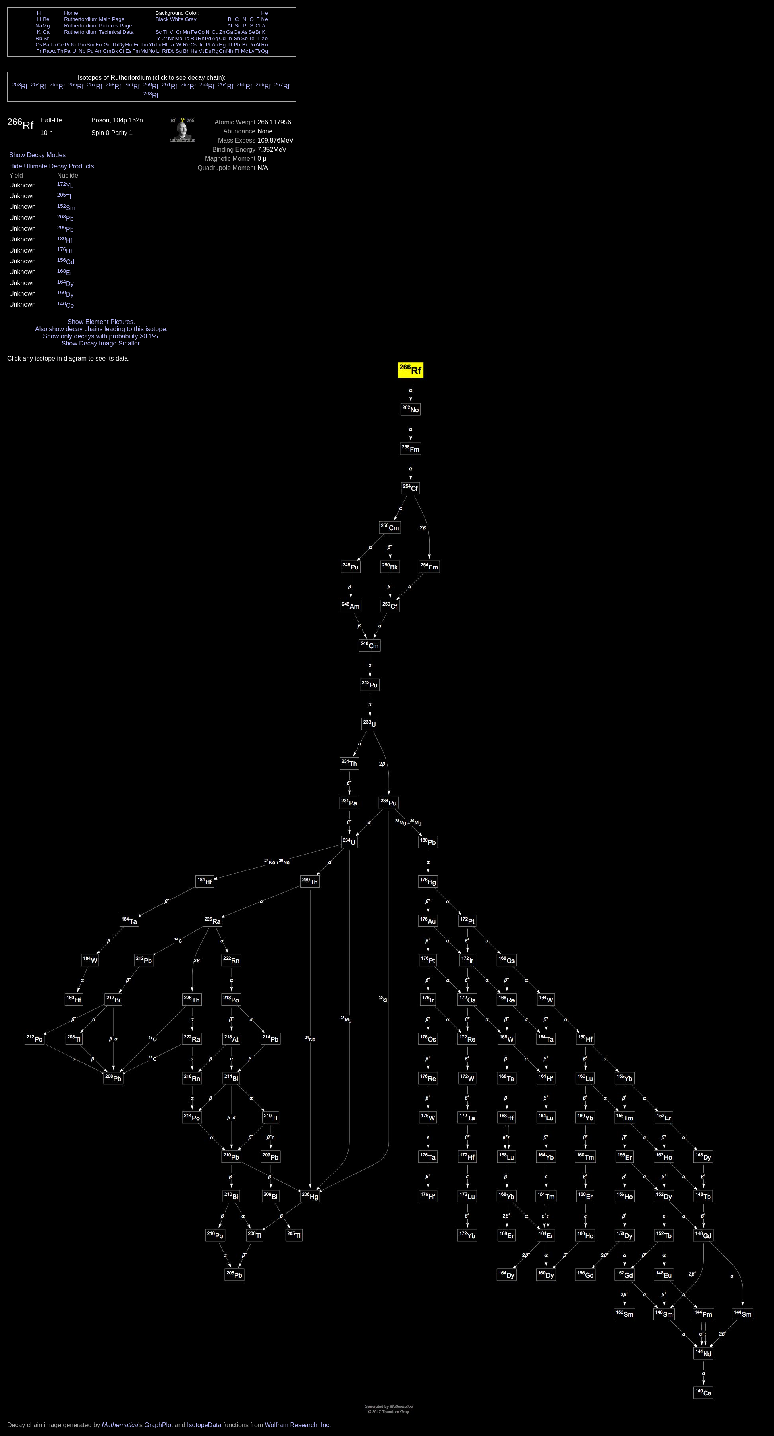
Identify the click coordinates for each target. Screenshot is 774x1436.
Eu (98, 45)
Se (252, 32)
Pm (82, 45)
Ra (46, 51)
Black (162, 19)
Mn (186, 32)
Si (237, 26)
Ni (208, 32)
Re (186, 45)
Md (144, 51)
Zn (222, 32)
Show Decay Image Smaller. (101, 343)
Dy (121, 45)
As (244, 32)
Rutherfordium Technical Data (98, 32)
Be (46, 19)
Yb (152, 45)
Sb (244, 38)
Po (252, 45)
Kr (264, 32)
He (264, 13)
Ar (264, 26)
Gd (107, 45)
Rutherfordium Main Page (94, 19)
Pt (208, 45)
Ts (258, 51)
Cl (258, 26)
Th (60, 51)
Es (128, 51)
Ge (237, 32)
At (258, 45)
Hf (164, 45)
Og (264, 51)
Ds (208, 51)
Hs (194, 51)
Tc (186, 38)
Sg (179, 51)
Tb (115, 45)
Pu (90, 51)
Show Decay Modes (37, 155)
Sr (46, 38)
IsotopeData (204, 1425)
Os (194, 45)
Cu (215, 32)
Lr (158, 51)
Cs (38, 45)
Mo (179, 38)
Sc (159, 32)
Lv (252, 51)
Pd (208, 38)
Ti (165, 32)
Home (71, 13)
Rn (264, 45)
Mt (201, 51)
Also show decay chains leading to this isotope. (101, 329)
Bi (244, 45)
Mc (244, 51)
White (176, 19)
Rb (38, 38)
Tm (144, 45)
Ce (60, 45)
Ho (128, 45)
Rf (164, 51)
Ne (264, 19)
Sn (237, 38)
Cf (121, 51)
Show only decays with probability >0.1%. (101, 336)
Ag (215, 38)
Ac (53, 51)
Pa (67, 51)
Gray (191, 19)
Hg (222, 45)
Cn (222, 51)
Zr (165, 38)
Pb (237, 45)
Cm (107, 51)
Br (258, 32)
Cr (178, 32)
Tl (230, 45)
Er (136, 45)
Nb (171, 38)
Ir (201, 45)
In (230, 38)
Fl (237, 51)
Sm (91, 45)
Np (82, 51)
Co (201, 32)
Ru (194, 38)
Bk (115, 51)
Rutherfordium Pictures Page (98, 26)
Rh (201, 38)
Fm (136, 51)
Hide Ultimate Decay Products (51, 166)
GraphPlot (158, 1425)
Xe (264, 38)
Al (229, 26)
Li (39, 19)
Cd (222, 38)
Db (171, 51)
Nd (74, 45)
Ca (46, 32)
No (152, 51)
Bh (186, 51)
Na (38, 26)
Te (252, 38)
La (53, 45)
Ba (46, 45)
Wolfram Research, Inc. (298, 1425)
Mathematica (120, 1425)
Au (215, 45)
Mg (46, 26)
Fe (194, 32)
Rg (215, 51)
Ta (171, 45)
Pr (67, 45)
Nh (229, 51)
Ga (229, 32)
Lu (159, 45)
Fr (38, 51)
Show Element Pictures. (101, 321)
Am (99, 51)
